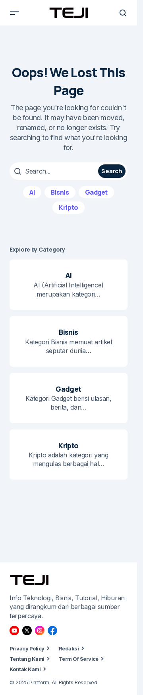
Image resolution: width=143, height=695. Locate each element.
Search (111, 171)
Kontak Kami (25, 669)
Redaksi (69, 648)
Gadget (96, 192)
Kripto (68, 207)
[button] (14, 12)
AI (32, 192)
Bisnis (60, 192)
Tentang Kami (27, 659)
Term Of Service (79, 659)
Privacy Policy (27, 648)
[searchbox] (55, 171)
